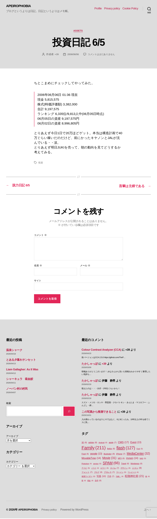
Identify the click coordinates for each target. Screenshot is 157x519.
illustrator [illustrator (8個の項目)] (109, 454)
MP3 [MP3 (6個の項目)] (121, 458)
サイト (37, 281)
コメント (40, 235)
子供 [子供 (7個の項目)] (110, 476)
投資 (40, 163)
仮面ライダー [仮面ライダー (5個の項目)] (88, 477)
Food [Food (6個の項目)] (85, 454)
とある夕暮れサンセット (21, 360)
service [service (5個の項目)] (97, 464)
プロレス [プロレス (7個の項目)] (109, 472)
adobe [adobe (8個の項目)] (92, 443)
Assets (78, 31)
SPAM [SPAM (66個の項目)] (111, 463)
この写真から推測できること (99, 412)
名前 (38, 266)
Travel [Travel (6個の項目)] (125, 464)
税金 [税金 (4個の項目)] (90, 481)
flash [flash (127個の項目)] (125, 448)
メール (85, 266)
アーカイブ (12, 436)
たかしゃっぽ (90, 364)
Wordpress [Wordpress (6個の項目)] (136, 464)
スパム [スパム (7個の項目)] (114, 468)
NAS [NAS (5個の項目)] (143, 459)
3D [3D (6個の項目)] (84, 443)
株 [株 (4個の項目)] (147, 477)
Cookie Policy (130, 8)
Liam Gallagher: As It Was (22, 369)
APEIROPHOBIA (19, 6)
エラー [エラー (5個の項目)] (104, 468)
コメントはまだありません (101, 55)
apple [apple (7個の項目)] (112, 442)
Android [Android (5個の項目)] (103, 443)
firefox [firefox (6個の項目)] (111, 449)
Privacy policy (112, 8)
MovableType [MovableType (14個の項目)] (91, 458)
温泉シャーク (14, 350)
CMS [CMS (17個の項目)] (123, 443)
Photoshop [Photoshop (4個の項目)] (87, 464)
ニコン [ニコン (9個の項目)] (137, 468)
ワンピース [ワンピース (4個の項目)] (133, 473)
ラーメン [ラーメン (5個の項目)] (121, 473)
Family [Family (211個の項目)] (94, 448)
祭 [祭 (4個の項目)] (84, 481)
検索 (8, 404)
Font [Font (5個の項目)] (140, 449)
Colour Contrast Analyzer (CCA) (101, 350)
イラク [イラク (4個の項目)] (95, 468)
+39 (55, 55)
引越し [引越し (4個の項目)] (119, 477)
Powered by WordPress (77, 510)
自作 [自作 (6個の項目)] (98, 481)
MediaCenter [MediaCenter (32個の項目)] (138, 454)
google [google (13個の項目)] (96, 454)
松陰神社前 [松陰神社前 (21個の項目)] (134, 477)
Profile (98, 8)
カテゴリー (12, 462)
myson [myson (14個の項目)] (132, 458)
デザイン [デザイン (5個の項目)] (125, 468)
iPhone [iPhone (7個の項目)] (120, 454)
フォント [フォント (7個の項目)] (87, 472)
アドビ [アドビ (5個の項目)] (86, 468)
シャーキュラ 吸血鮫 (19, 379)
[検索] (69, 412)
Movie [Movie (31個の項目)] (109, 458)
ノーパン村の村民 (17, 389)
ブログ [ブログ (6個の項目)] (98, 472)
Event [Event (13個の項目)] (135, 443)
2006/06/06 (72, 55)
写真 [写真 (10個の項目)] (101, 477)
